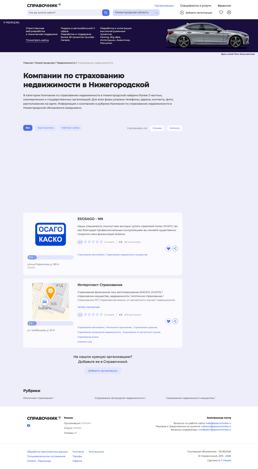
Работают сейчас (70, 128)
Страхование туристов (145, 327)
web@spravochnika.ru (218, 423)
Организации (164, 5)
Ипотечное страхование (119, 327)
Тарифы (77, 456)
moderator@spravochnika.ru (214, 429)
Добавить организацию (102, 370)
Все (28, 128)
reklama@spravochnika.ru (216, 426)
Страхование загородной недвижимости (99, 332)
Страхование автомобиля (90, 254)
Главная (28, 62)
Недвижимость (66, 62)
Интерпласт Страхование (99, 285)
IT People (225, 460)
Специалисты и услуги (195, 5)
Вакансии (224, 5)
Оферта (77, 460)
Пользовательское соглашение (46, 456)
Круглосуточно (46, 128)
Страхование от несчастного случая (141, 332)
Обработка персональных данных (47, 451)
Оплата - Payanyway (39, 460)
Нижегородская (45, 62)
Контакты (78, 451)
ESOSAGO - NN (90, 219)
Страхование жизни (88, 337)
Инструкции (96, 451)
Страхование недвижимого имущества (126, 254)
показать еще (84, 341)
